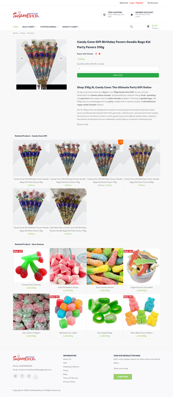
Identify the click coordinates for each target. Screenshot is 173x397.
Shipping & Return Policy (71, 369)
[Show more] (82, 124)
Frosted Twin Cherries (31, 285)
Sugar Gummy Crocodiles (142, 287)
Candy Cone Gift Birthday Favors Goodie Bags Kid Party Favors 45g (31, 180)
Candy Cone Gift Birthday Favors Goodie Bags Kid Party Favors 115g (68, 180)
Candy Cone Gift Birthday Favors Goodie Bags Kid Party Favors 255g (141, 180)
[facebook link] (22, 376)
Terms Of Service (70, 378)
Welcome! (124, 3)
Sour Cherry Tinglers (31, 333)
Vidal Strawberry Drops (68, 287)
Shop (22, 33)
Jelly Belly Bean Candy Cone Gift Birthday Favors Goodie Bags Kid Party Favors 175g (68, 229)
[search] (131, 27)
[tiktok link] (35, 377)
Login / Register (136, 3)
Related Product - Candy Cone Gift (31, 136)
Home (15, 33)
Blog (65, 374)
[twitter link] (15, 376)
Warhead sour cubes (68, 333)
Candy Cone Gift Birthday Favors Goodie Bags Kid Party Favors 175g (104, 180)
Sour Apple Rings (105, 333)
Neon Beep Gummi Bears (142, 333)
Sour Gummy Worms (105, 287)
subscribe (123, 377)
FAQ (65, 363)
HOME (15, 27)
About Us (67, 359)
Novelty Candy (70, 27)
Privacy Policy (69, 382)
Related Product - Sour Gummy (29, 244)
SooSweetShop (35, 390)
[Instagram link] (28, 376)
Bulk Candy (28, 27)
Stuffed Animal (48, 27)
